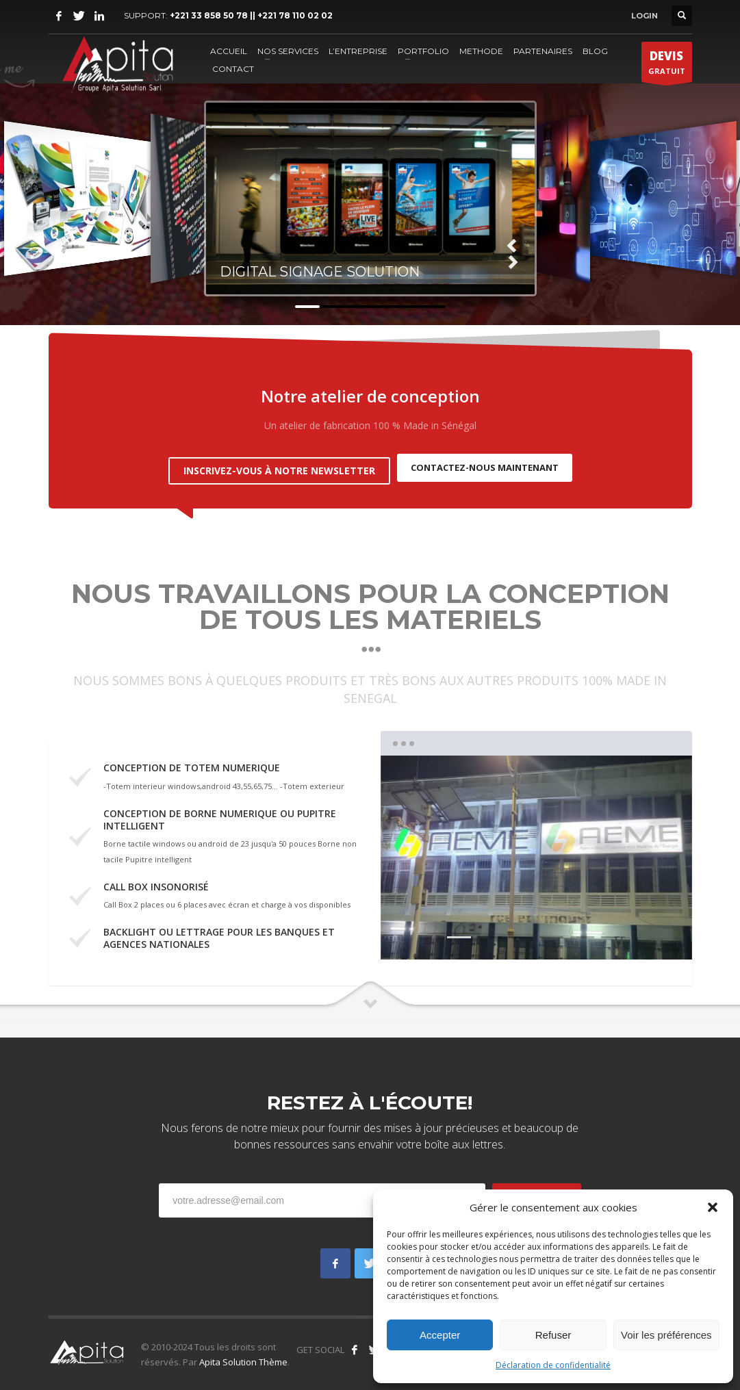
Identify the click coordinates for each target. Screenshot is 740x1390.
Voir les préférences (666, 1335)
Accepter (440, 1335)
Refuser (553, 1335)
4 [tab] (551, 931)
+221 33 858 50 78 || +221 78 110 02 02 (251, 15)
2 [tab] (489, 931)
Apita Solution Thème (243, 1355)
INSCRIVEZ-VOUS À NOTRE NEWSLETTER (279, 463)
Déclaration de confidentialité (553, 1365)
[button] (712, 1207)
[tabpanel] (536, 851)
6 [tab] (613, 931)
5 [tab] (582, 931)
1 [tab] (459, 931)
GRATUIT (666, 65)
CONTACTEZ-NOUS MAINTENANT (485, 464)
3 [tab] (520, 931)
